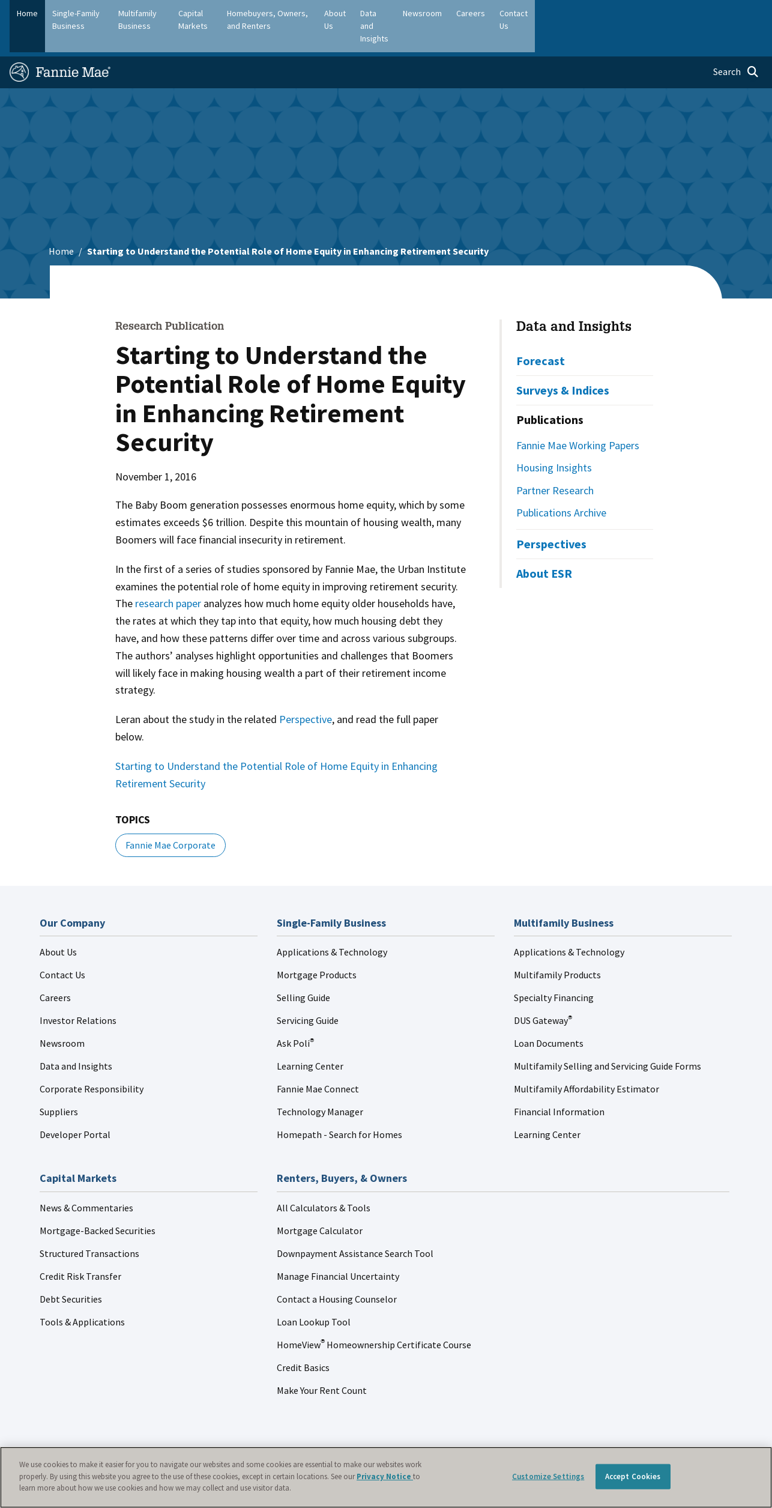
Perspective (305, 690)
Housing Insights (554, 438)
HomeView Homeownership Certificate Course (374, 1315)
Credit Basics (303, 1338)
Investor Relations (78, 992)
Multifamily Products (557, 946)
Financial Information (559, 1083)
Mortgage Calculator (320, 1201)
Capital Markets (263, 13)
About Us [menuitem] (513, 13)
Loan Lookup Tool (314, 1292)
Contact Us (62, 946)
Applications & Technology (332, 923)
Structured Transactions (89, 1224)
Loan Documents (549, 1014)
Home (27, 13)
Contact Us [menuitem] (735, 13)
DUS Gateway (543, 992)
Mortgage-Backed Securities (97, 1201)
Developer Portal (75, 1106)
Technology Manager (320, 1083)
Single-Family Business (93, 13)
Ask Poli (295, 1014)
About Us (58, 923)
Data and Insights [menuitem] (574, 13)
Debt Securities (71, 1270)
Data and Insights (574, 298)
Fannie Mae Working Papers (577, 416)
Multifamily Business (184, 13)
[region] (386, 1477)
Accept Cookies (633, 1476)
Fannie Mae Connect (318, 1060)
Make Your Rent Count (322, 1361)
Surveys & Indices (562, 360)
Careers (55, 969)
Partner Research (555, 461)
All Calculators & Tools (323, 1178)
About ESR (544, 543)
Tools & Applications (82, 1292)
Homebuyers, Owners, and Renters (369, 13)
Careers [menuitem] (687, 13)
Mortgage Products (317, 946)
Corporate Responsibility (91, 1060)
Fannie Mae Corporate (170, 816)
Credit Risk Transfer (80, 1247)
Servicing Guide (308, 992)
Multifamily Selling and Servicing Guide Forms (607, 1037)
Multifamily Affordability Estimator (586, 1060)
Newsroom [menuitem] (639, 13)
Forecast (540, 331)
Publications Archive (561, 484)
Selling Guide (303, 969)
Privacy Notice (385, 1476)
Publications (550, 390)
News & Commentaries (86, 1178)
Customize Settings (548, 1476)
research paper (168, 574)
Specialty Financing (554, 969)
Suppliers (59, 1083)
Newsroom (62, 1014)
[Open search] (736, 43)
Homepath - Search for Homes (339, 1106)
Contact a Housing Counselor (337, 1270)
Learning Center (310, 1037)
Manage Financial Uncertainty (338, 1247)
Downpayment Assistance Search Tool (355, 1224)
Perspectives (551, 514)
